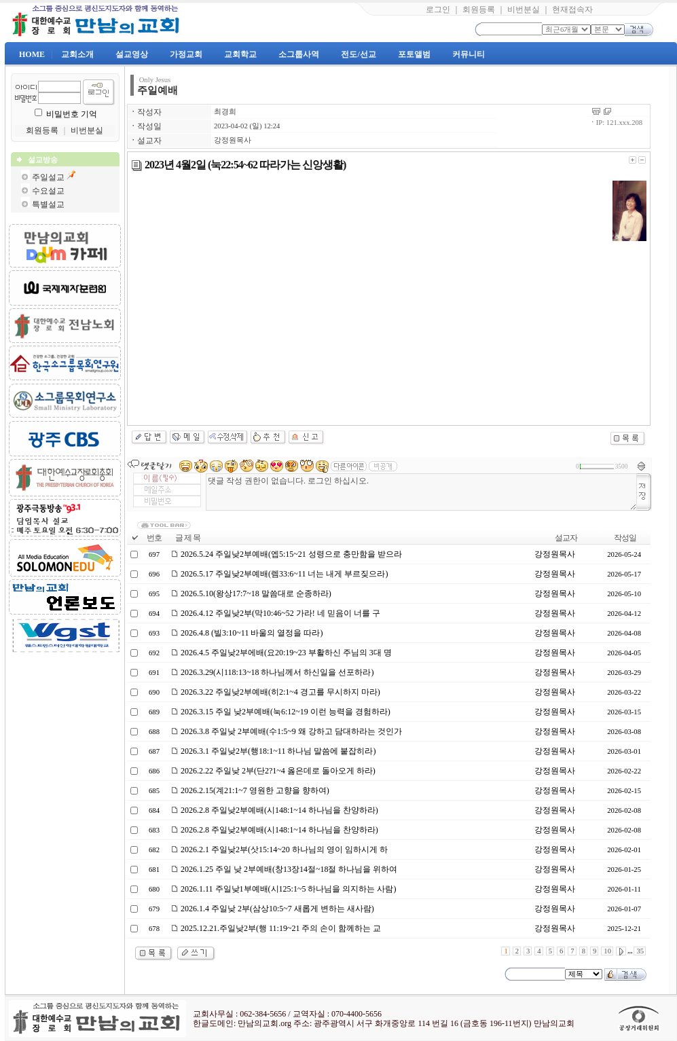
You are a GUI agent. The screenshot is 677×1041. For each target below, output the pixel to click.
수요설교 (48, 191)
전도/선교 (358, 54)
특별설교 (48, 204)
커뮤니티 (468, 54)
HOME (32, 54)
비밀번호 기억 (71, 114)
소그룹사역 (298, 54)
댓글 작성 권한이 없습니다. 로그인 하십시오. (421, 492)
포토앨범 (414, 54)
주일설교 (48, 177)
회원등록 (478, 9)
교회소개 (77, 54)
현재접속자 (572, 9)
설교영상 (131, 54)
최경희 (225, 111)
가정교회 (186, 54)
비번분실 (523, 9)
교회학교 (240, 54)
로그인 (438, 9)
